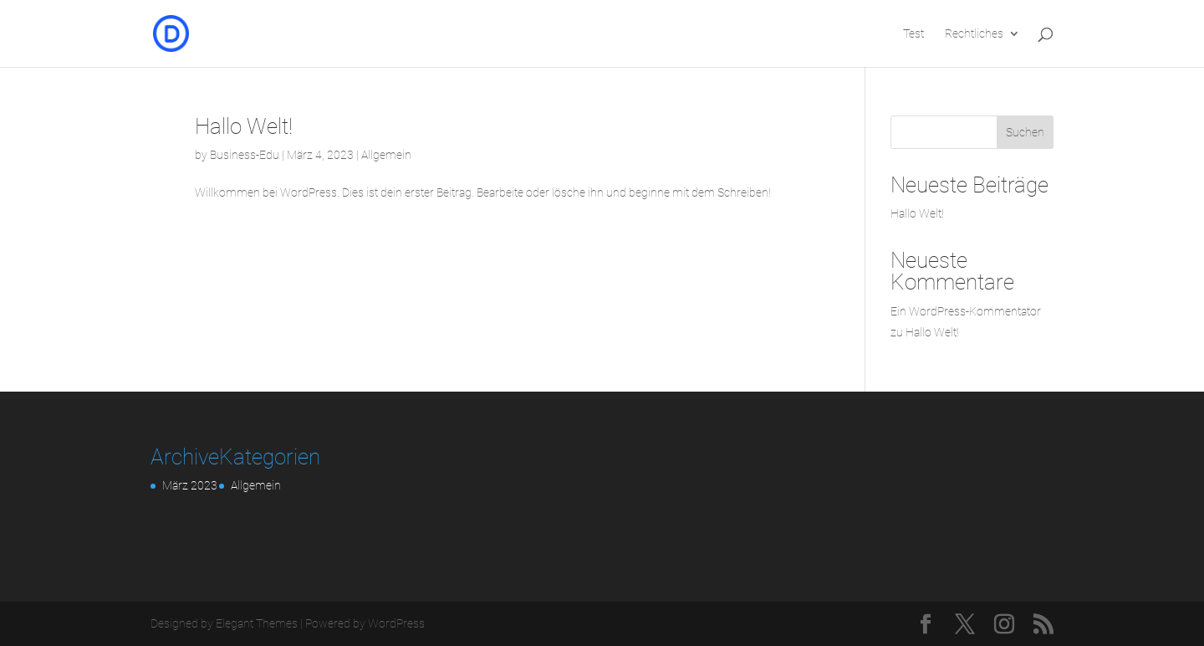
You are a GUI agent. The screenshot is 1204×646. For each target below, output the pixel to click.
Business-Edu (244, 155)
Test (913, 34)
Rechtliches (974, 34)
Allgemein (386, 155)
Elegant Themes (257, 623)
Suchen (1025, 132)
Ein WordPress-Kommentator (965, 311)
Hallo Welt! (244, 126)
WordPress (396, 623)
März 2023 (189, 485)
